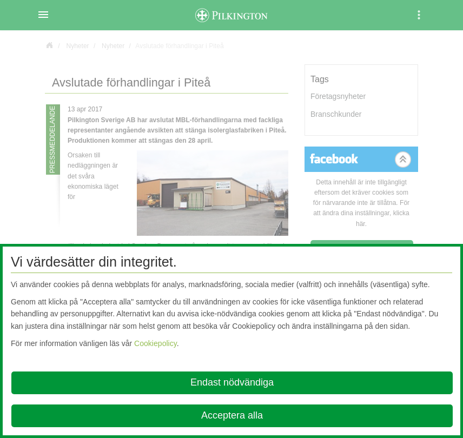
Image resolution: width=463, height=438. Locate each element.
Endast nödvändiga (232, 382)
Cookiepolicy (155, 343)
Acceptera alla (232, 415)
